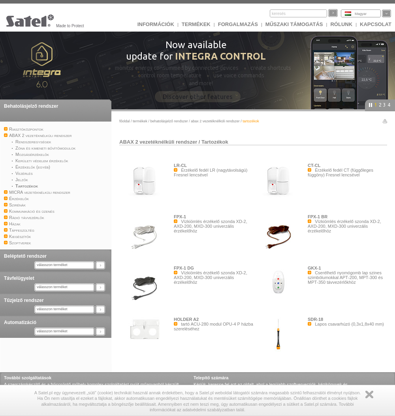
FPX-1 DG (184, 268)
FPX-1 (180, 216)
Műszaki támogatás (294, 24)
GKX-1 (314, 268)
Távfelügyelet (19, 278)
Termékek (196, 24)
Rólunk (341, 24)
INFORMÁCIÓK (155, 24)
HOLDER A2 (186, 319)
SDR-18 (315, 319)
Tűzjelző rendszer (24, 300)
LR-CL (180, 165)
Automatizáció (20, 322)
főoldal (124, 121)
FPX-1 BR (317, 216)
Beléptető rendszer (25, 256)
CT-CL (314, 165)
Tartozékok (214, 142)
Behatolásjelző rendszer (31, 106)
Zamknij (369, 394)
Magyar (361, 14)
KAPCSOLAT (375, 24)
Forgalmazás (238, 24)
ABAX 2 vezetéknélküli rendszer (215, 121)
